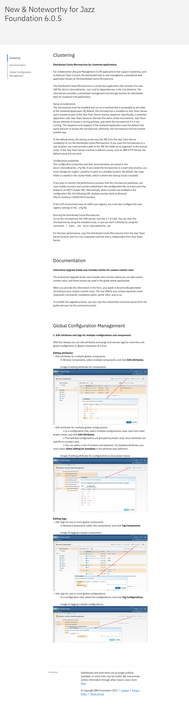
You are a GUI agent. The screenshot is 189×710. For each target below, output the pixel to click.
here (83, 683)
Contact (125, 690)
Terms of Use (97, 694)
